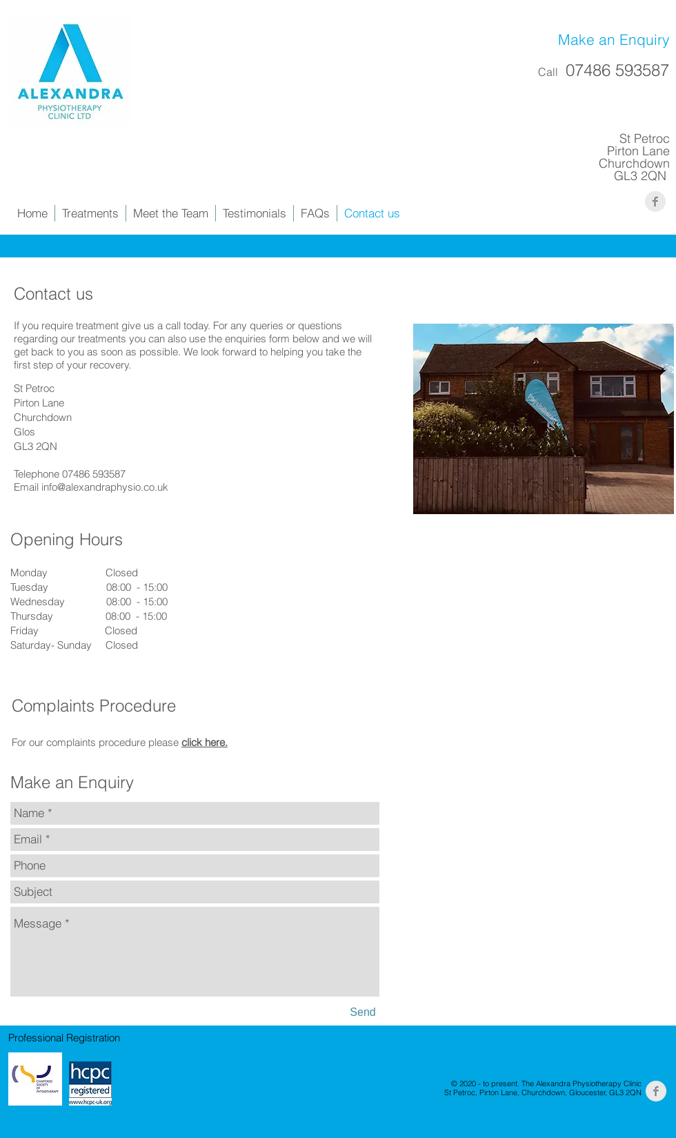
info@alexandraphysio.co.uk (104, 486)
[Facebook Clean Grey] (655, 201)
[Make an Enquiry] (602, 40)
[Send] (362, 1013)
